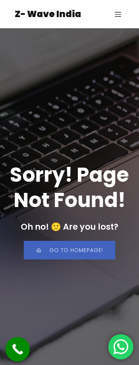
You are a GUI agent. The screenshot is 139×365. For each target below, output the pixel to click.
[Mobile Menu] (118, 14)
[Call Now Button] (18, 349)
